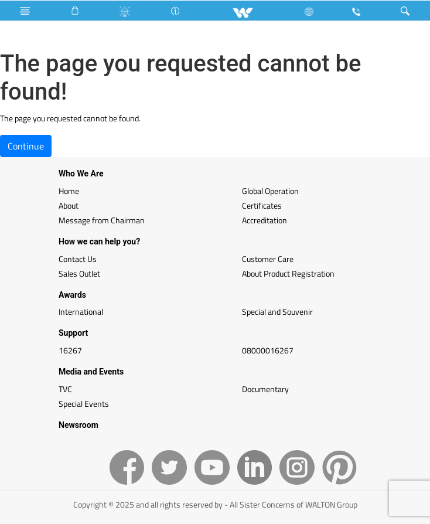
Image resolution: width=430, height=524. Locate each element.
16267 (70, 350)
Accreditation (264, 220)
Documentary (265, 389)
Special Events (84, 403)
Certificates (262, 205)
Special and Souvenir (277, 311)
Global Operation (270, 191)
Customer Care (268, 259)
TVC (65, 389)
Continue (26, 146)
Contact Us (78, 259)
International (81, 311)
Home (69, 191)
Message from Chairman (102, 220)
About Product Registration (288, 273)
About (69, 205)
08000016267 (268, 350)
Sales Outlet (79, 273)
